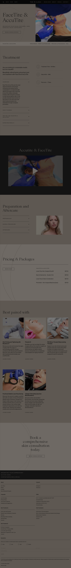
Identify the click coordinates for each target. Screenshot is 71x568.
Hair (15, 2)
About (54, 2)
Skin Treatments (4, 508)
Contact (65, 2)
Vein (11, 2)
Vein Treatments (39, 508)
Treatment (33, 43)
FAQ (67, 43)
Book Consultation (11, 32)
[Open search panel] (3, 2)
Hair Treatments (4, 523)
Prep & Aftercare (44, 43)
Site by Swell (3, 565)
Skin (7, 2)
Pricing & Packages (58, 43)
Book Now (47, 2)
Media (59, 2)
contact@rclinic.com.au (10, 477)
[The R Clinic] (35, 2)
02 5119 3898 (6, 475)
